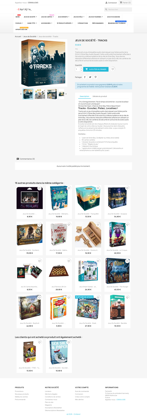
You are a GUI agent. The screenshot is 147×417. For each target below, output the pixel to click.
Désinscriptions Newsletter (55, 410)
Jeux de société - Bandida (117, 323)
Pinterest (95, 77)
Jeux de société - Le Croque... (117, 250)
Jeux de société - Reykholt (29, 323)
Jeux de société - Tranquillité (88, 214)
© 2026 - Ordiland (73, 414)
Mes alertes (79, 399)
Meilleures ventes (21, 397)
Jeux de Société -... (59, 323)
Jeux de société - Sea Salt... (59, 368)
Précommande (20, 399)
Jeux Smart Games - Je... (88, 287)
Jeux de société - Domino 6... (88, 250)
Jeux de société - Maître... (58, 250)
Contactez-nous (51, 399)
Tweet (90, 77)
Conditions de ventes (53, 397)
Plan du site (49, 402)
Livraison (48, 391)
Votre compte (82, 387)
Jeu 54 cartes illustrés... (29, 287)
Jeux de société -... (30, 214)
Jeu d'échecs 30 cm (59, 287)
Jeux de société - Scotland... (29, 250)
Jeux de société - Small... (88, 323)
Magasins (48, 405)
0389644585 (33, 2)
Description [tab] (84, 96)
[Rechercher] (118, 9)
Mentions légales (51, 394)
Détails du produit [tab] (100, 96)
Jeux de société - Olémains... (58, 214)
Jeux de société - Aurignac (117, 214)
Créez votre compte (82, 397)
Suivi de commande (82, 391)
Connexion (79, 394)
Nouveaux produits (22, 394)
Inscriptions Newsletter (53, 408)
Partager (85, 77)
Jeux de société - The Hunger (117, 287)
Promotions (19, 391)
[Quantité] (77, 69)
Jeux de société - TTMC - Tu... (29, 368)
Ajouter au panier (95, 69)
